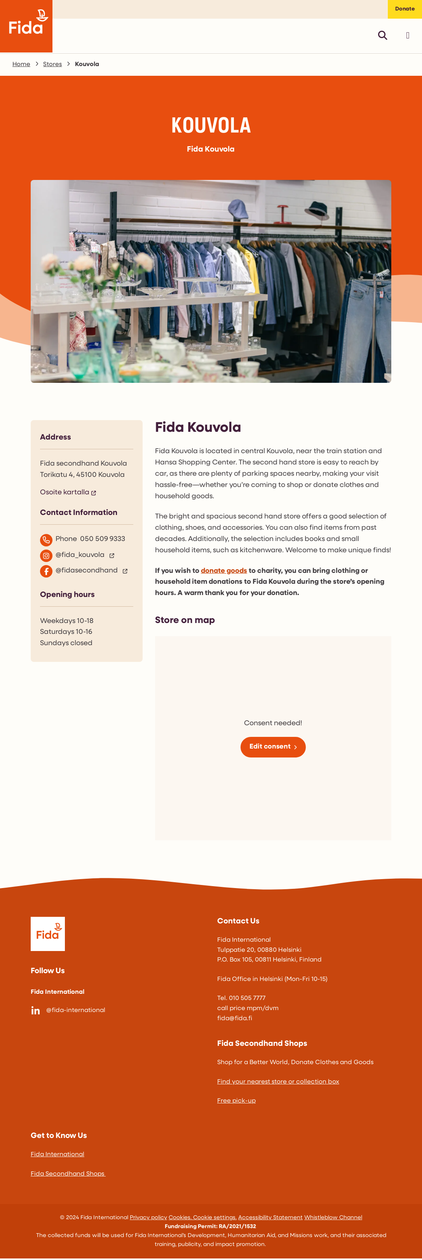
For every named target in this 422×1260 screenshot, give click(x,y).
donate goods (224, 572)
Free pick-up (236, 1102)
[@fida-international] (118, 1012)
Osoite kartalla (64, 493)
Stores (53, 66)
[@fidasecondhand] (86, 572)
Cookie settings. (215, 1219)
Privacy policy (148, 1219)
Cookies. (181, 1219)
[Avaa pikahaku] (383, 37)
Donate (404, 10)
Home (21, 66)
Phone (82, 541)
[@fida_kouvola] (86, 557)
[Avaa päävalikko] (408, 37)
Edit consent (270, 748)
